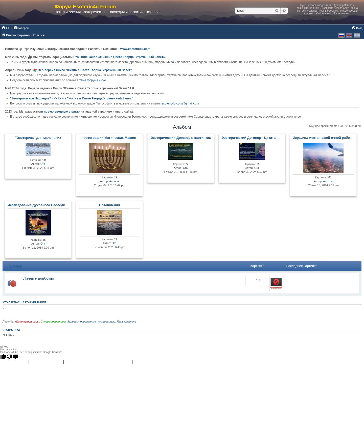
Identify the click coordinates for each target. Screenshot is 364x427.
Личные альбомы (38, 278)
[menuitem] (7, 28)
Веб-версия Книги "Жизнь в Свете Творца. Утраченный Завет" (85, 70)
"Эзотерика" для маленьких (38, 138)
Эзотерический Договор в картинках (181, 138)
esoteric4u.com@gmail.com (180, 103)
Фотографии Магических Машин (109, 138)
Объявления (109, 205)
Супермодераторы (53, 321)
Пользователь (126, 321)
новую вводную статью (62, 111)
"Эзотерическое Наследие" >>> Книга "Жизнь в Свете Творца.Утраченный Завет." (71, 98)
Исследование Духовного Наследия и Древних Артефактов (57, 205)
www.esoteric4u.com (135, 49)
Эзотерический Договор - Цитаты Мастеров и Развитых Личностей (276, 138)
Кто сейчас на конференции (24, 302)
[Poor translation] (12, 357)
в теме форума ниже (91, 80)
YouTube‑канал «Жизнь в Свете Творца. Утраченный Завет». (120, 57)
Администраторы (27, 321)
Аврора (114, 181)
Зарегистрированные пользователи (91, 321)
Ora (42, 163)
